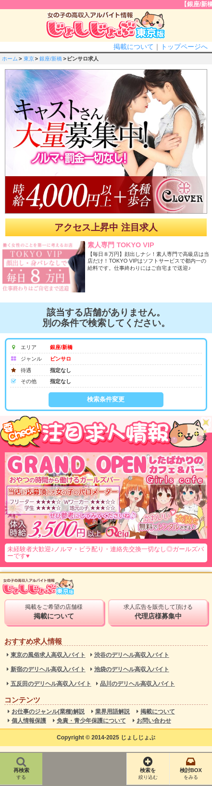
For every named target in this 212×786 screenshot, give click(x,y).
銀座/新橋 (50, 58)
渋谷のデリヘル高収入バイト (131, 655)
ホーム (10, 58)
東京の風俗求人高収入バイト (48, 655)
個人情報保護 (29, 721)
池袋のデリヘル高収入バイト (131, 669)
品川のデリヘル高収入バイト (137, 684)
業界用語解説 (112, 712)
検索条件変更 (106, 399)
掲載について (133, 46)
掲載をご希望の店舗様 (54, 612)
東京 (29, 58)
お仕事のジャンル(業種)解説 (48, 712)
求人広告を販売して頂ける (158, 612)
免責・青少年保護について (91, 721)
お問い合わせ (154, 721)
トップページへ (184, 46)
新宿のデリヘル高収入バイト (48, 669)
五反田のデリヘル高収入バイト (51, 684)
